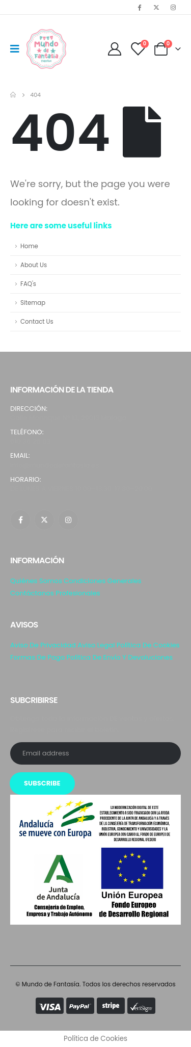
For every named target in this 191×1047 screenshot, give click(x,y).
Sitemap (32, 303)
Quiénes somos (36, 581)
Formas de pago (37, 657)
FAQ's (28, 284)
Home (29, 246)
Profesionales (78, 593)
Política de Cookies (148, 645)
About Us (33, 265)
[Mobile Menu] (18, 49)
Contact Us (36, 322)
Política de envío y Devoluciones (120, 657)
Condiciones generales (102, 581)
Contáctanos (32, 593)
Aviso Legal (96, 645)
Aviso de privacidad (43, 645)
